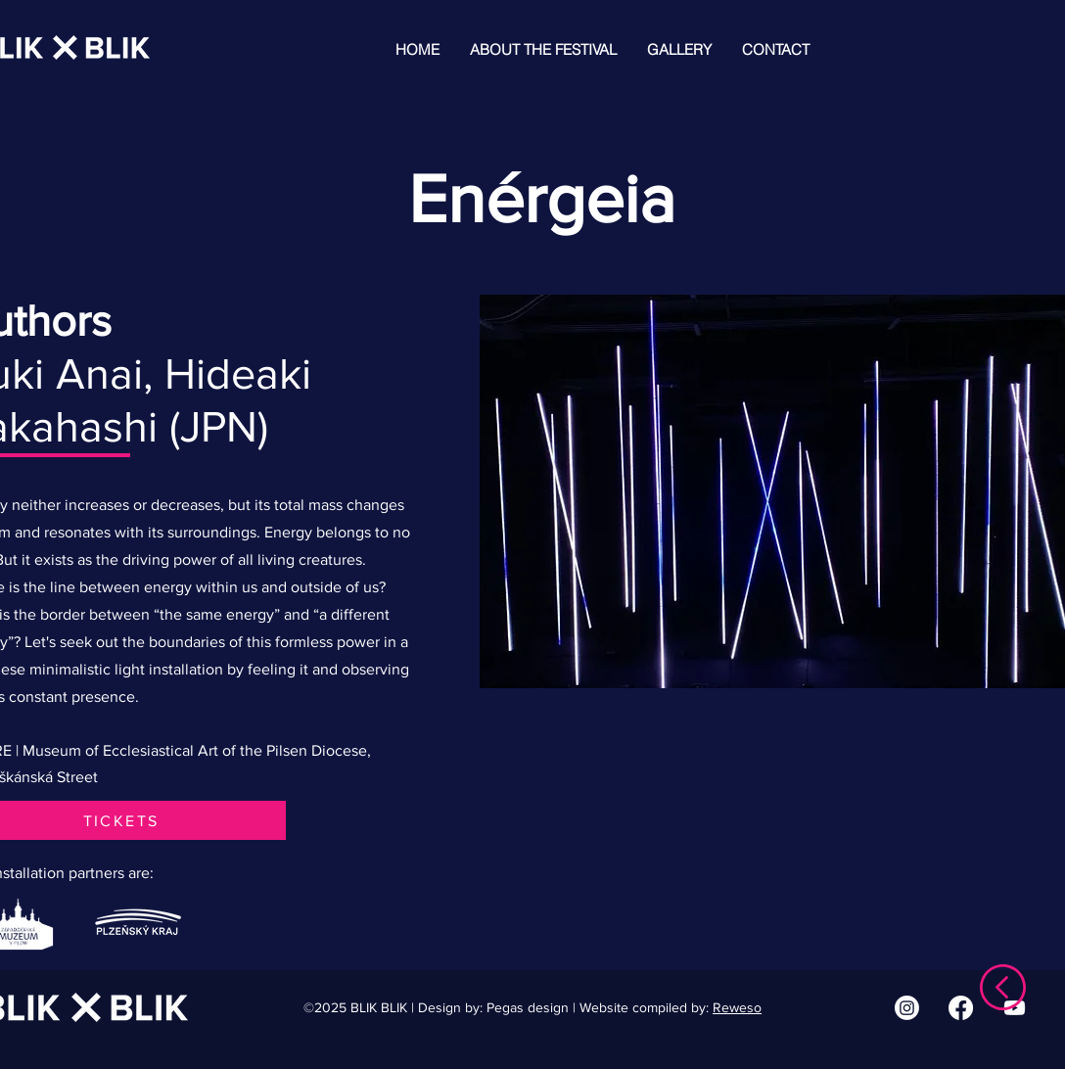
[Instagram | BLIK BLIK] (907, 1008)
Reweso (737, 1007)
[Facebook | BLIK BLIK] (961, 1008)
